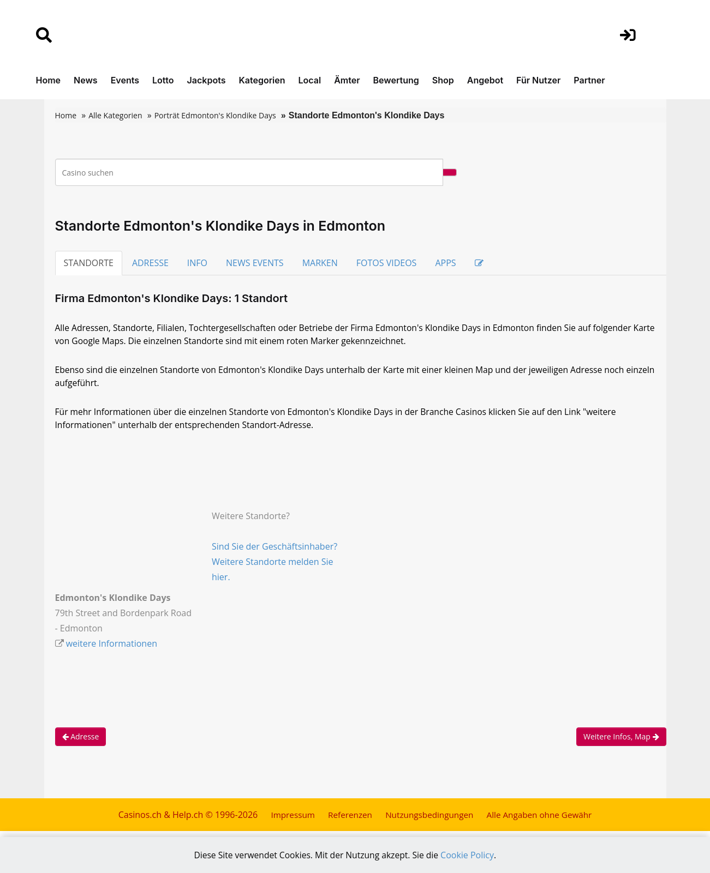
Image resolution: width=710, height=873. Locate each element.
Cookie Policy (470, 855)
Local (310, 80)
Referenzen (346, 820)
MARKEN (320, 263)
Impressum (287, 820)
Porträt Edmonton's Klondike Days (215, 115)
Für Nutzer (538, 80)
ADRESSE (150, 263)
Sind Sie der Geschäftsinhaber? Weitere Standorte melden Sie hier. (274, 566)
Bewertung (396, 80)
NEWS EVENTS (255, 263)
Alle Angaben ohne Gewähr (543, 820)
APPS (445, 263)
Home (48, 80)
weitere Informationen (111, 648)
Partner (589, 80)
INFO (197, 263)
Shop (443, 80)
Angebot (485, 80)
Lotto (163, 80)
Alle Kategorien (115, 115)
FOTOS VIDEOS (386, 263)
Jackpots (206, 80)
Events (125, 80)
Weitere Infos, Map (621, 741)
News (86, 80)
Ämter (347, 80)
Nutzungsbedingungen (429, 820)
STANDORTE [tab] (89, 263)
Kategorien (261, 80)
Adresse (80, 741)
